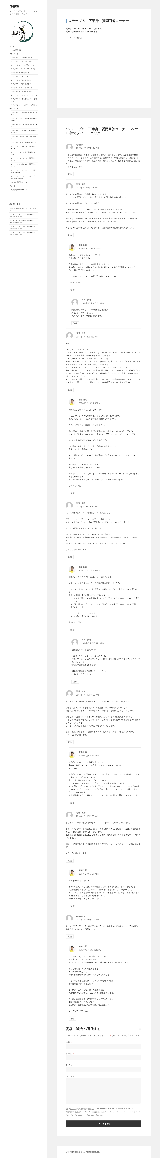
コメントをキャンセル (139, 1030)
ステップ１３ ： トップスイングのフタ (24, 105)
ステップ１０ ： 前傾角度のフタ (22, 91)
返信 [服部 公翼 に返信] (72, 290)
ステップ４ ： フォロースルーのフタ (23, 69)
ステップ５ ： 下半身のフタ (20, 73)
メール (70, 1053)
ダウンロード (13, 54)
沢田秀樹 (16, 222)
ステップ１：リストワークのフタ (22, 58)
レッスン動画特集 (15, 50)
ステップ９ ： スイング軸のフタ (22, 88)
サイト (69, 1065)
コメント (70, 1076)
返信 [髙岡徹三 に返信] (70, 174)
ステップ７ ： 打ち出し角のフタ (22, 80)
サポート (12, 186)
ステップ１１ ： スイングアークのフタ (24, 95)
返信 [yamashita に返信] (70, 936)
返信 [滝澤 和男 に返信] (70, 389)
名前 (69, 1042)
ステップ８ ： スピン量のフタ (21, 84)
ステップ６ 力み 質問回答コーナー (23, 142)
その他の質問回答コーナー (20, 182)
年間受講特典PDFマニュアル (19, 190)
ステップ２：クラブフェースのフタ (23, 61)
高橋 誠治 (74, 1028)
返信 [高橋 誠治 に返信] (70, 235)
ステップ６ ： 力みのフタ (19, 76)
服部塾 (14, 6)
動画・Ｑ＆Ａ (13, 109)
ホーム (11, 46)
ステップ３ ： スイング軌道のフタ (22, 65)
